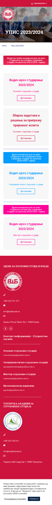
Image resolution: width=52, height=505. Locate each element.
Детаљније (26, 98)
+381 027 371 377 (11, 301)
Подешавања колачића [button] (15, 499)
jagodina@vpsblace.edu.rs (14, 390)
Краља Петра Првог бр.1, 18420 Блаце (21, 322)
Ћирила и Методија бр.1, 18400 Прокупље (22, 462)
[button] (26, 60)
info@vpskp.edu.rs (11, 311)
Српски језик (38, 3)
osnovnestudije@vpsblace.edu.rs (16, 355)
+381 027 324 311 (11, 441)
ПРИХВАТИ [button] (34, 499)
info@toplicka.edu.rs (12, 451)
